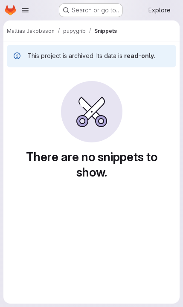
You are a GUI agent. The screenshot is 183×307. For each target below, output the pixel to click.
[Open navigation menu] (25, 10)
